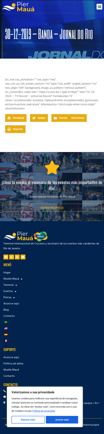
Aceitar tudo (62, 419)
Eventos (9, 291)
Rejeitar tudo (28, 419)
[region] (45, 407)
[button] (99, 6)
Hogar (7, 272)
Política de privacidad (43, 411)
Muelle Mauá (12, 279)
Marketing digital (91, 425)
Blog (6, 310)
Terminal (10, 285)
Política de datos (13, 363)
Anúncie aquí (11, 303)
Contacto (9, 316)
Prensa (9, 298)
